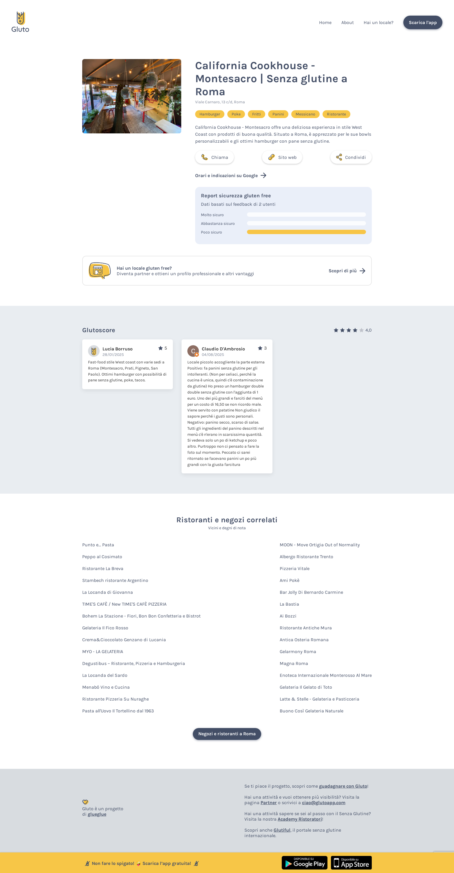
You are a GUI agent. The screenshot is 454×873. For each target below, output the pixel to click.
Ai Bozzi (288, 616)
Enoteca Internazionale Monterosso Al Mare (326, 675)
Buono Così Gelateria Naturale (311, 711)
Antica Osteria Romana (304, 639)
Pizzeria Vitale (295, 568)
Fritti (256, 114)
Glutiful (282, 830)
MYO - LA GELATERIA (102, 651)
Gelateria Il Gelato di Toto (306, 687)
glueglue (97, 814)
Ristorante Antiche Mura (306, 628)
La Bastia (289, 604)
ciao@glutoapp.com (323, 802)
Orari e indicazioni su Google (230, 175)
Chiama (214, 157)
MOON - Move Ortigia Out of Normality (320, 544)
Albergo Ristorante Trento (306, 556)
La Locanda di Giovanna (107, 592)
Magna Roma (294, 663)
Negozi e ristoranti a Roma (227, 733)
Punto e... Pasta (98, 544)
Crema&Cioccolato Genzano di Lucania (124, 639)
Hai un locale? (378, 22)
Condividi (351, 157)
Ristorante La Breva (102, 568)
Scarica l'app (423, 22)
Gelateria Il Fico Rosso (105, 628)
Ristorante (336, 114)
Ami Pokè (289, 580)
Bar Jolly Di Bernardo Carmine (311, 592)
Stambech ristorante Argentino (115, 580)
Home (325, 22)
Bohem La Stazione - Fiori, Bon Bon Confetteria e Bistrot (141, 616)
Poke (236, 114)
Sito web (282, 157)
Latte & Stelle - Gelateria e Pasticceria (319, 699)
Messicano (305, 114)
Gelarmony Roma (298, 651)
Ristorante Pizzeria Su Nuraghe (115, 699)
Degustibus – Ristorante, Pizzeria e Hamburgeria (133, 663)
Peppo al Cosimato (102, 556)
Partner (269, 802)
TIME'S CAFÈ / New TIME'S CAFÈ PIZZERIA (124, 604)
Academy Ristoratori (300, 819)
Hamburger (209, 114)
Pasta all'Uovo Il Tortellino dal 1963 (118, 711)
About (347, 22)
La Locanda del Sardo (104, 675)
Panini (278, 114)
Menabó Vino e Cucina (106, 687)
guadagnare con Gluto (343, 786)
